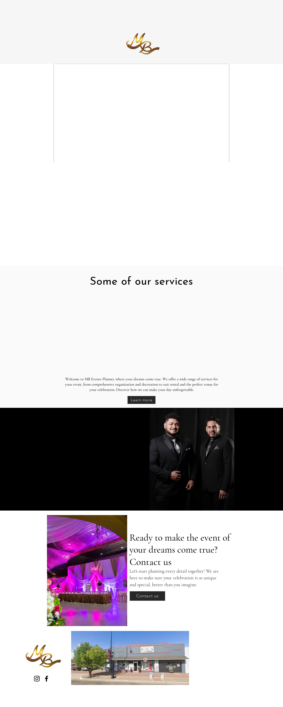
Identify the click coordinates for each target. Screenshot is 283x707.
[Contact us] (147, 596)
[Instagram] (37, 678)
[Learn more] (141, 400)
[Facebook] (46, 678)
